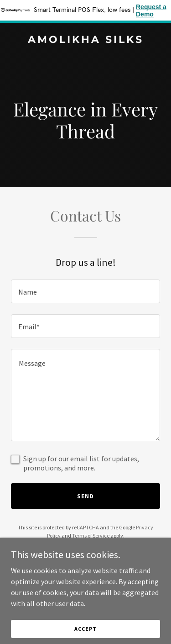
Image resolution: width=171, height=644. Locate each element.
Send (85, 496)
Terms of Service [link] (90, 535)
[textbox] (85, 291)
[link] (85, 40)
